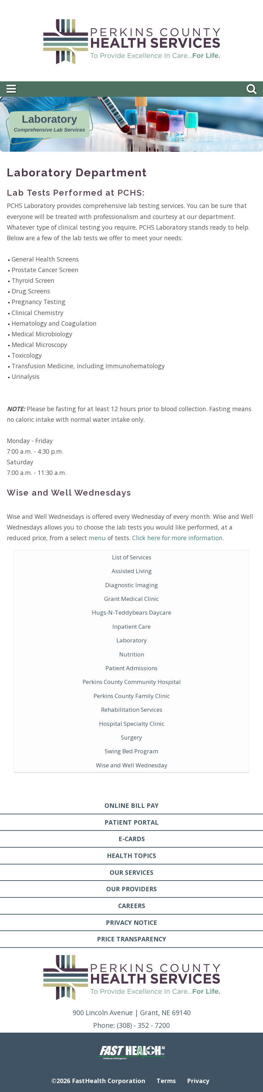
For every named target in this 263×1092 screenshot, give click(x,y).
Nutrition (131, 654)
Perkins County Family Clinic (131, 696)
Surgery (131, 737)
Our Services (131, 872)
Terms (166, 1081)
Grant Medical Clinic (131, 599)
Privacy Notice (131, 922)
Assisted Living (132, 571)
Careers (131, 906)
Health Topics (131, 855)
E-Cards (131, 839)
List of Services (131, 557)
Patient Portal (131, 822)
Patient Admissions (131, 668)
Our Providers (131, 889)
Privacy (198, 1081)
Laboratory (131, 640)
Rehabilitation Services (131, 709)
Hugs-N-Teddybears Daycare (131, 612)
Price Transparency (131, 939)
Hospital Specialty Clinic (131, 724)
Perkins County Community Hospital (132, 682)
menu (97, 538)
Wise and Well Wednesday (131, 765)
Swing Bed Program (131, 751)
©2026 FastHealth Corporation (98, 1081)
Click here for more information (177, 538)
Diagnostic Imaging (131, 585)
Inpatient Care (131, 626)
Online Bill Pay (131, 805)
